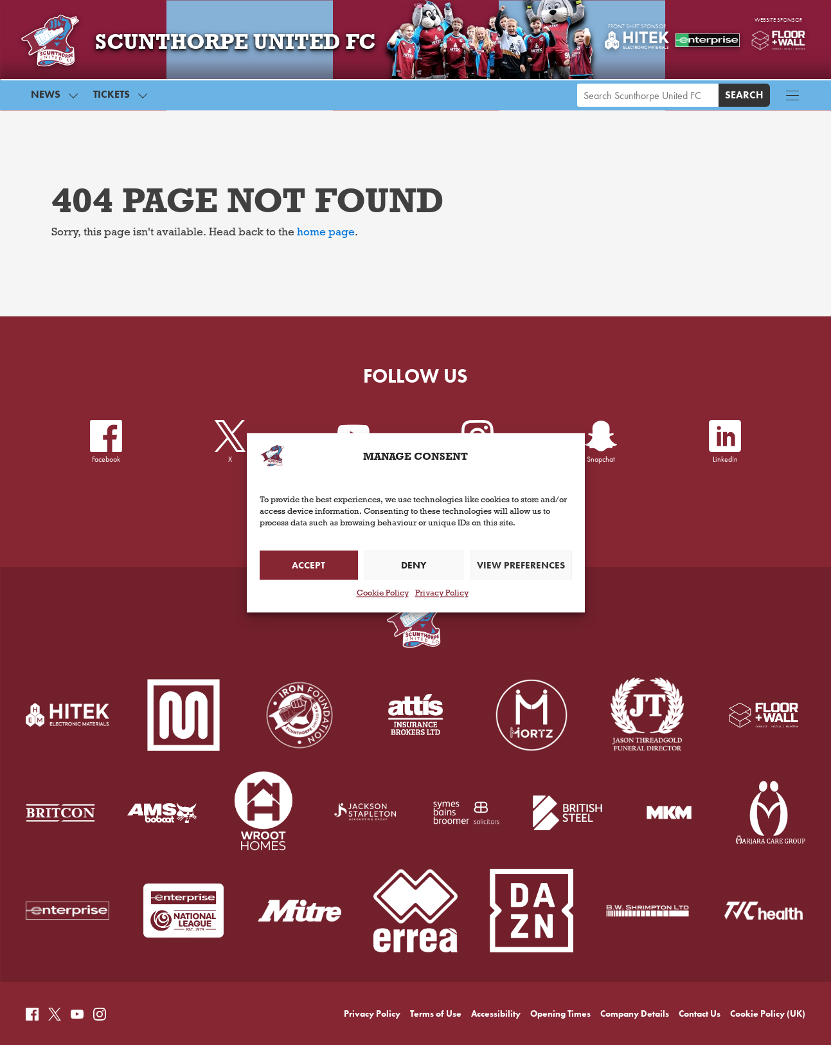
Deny (413, 565)
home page (326, 233)
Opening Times (560, 958)
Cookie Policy (383, 595)
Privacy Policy (442, 595)
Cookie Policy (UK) (767, 958)
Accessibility (496, 958)
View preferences (521, 565)
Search (744, 98)
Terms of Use (435, 958)
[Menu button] (792, 98)
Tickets (111, 97)
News (45, 97)
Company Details (634, 958)
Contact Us (699, 958)
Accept (308, 565)
